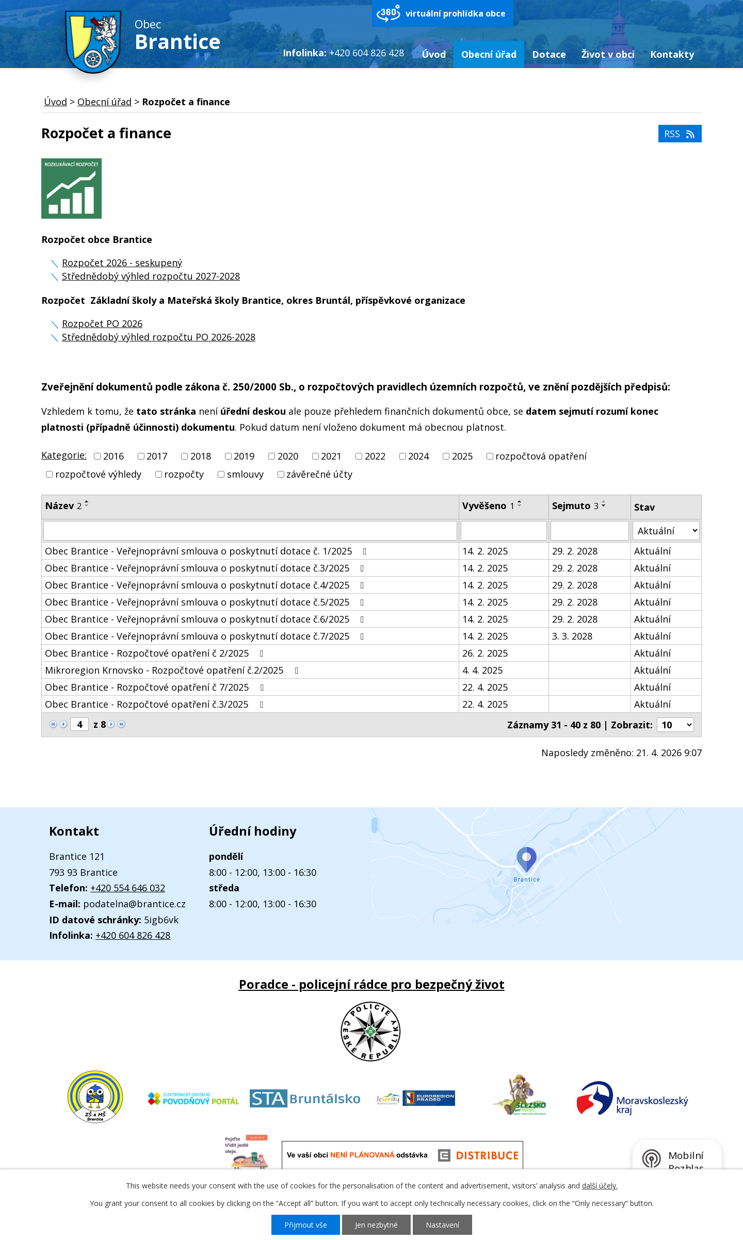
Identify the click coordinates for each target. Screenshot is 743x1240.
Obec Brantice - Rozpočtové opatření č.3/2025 (156, 704)
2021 (331, 456)
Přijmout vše (305, 1225)
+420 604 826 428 (132, 935)
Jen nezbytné (376, 1225)
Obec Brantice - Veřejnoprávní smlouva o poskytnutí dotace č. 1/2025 (208, 551)
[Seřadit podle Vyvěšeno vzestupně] (520, 501)
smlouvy (245, 474)
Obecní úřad (488, 54)
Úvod (434, 54)
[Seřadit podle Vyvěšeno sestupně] (520, 505)
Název (63, 505)
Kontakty (672, 54)
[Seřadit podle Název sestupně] (87, 505)
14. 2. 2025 (485, 551)
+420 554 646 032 (127, 888)
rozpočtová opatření (541, 456)
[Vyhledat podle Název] (250, 531)
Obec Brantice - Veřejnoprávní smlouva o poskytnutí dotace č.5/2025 (206, 602)
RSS (680, 133)
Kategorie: (64, 455)
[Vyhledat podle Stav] (666, 530)
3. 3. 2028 (572, 636)
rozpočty (184, 474)
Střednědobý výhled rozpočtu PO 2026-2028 (158, 337)
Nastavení (442, 1225)
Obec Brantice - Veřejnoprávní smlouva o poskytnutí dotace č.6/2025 (206, 619)
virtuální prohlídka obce (456, 13)
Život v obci (608, 54)
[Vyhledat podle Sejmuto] (590, 531)
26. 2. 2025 (485, 653)
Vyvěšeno (488, 505)
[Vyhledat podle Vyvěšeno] (503, 531)
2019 (244, 456)
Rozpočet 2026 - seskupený (122, 262)
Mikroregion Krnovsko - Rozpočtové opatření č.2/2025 (173, 670)
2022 (375, 456)
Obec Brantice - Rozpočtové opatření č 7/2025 (156, 687)
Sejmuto (575, 505)
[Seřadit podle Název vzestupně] (87, 501)
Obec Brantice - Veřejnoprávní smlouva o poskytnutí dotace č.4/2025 (206, 585)
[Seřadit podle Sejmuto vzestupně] (604, 501)
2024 (418, 456)
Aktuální (652, 551)
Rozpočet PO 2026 (102, 323)
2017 (157, 456)
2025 (462, 456)
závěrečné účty (319, 474)
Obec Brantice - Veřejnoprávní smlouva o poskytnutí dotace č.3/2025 (206, 568)
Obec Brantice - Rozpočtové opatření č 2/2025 (156, 653)
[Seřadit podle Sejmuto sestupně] (604, 505)
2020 (288, 456)
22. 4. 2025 (485, 687)
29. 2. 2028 (574, 551)
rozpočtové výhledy (98, 474)
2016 (113, 456)
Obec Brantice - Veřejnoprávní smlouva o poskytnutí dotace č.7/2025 (206, 636)
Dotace (549, 54)
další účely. (600, 1185)
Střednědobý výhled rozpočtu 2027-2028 (151, 276)
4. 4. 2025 (482, 670)
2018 (200, 456)
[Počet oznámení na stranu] (675, 724)
